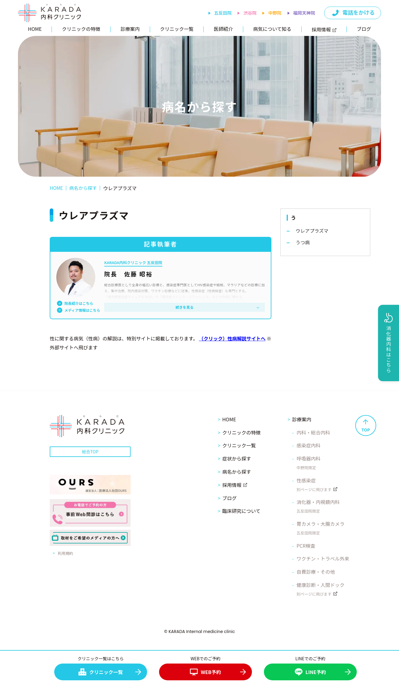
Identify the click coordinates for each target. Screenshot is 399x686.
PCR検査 (306, 545)
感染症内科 (309, 445)
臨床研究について (241, 510)
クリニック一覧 (177, 28)
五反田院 (222, 13)
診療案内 (130, 28)
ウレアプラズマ (312, 230)
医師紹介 (223, 28)
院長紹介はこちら (78, 303)
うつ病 (303, 242)
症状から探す (236, 458)
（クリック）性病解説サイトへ (237, 338)
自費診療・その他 (316, 571)
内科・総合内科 (313, 432)
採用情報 (324, 29)
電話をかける (353, 12)
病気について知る (272, 28)
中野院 (274, 13)
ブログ (364, 28)
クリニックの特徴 (81, 28)
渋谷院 (249, 13)
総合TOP (90, 451)
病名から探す (236, 471)
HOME (35, 28)
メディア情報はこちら (82, 310)
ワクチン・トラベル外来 (323, 558)
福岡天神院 (304, 13)
